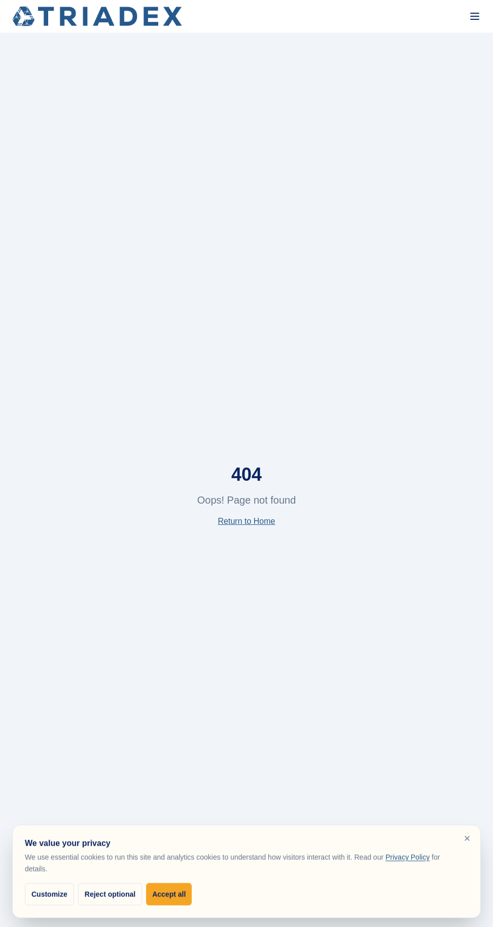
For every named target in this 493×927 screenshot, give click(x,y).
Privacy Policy (407, 860)
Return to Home (246, 521)
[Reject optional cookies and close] (467, 841)
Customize (49, 897)
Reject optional (110, 897)
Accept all (169, 897)
